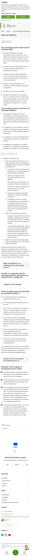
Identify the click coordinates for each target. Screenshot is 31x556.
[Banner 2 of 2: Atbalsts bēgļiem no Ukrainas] (15, 445)
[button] (9, 267)
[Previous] (2, 445)
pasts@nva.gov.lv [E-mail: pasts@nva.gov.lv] (8, 514)
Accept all (22, 17)
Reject (8, 17)
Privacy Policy (5, 495)
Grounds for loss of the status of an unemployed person (13, 360)
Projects (4, 483)
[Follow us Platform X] (6, 535)
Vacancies (4, 478)
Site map (4, 500)
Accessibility (5, 497)
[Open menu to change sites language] (7, 553)
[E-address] (4, 520)
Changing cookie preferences (10, 502)
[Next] (28, 445)
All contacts (9, 525)
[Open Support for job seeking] (25, 284)
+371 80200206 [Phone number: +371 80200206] (7, 511)
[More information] (16, 153)
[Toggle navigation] (15, 552)
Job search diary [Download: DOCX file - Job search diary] (8, 154)
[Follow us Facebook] (2, 535)
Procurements (6, 480)
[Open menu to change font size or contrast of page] (24, 553)
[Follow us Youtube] (9, 535)
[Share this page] (15, 428)
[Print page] (15, 425)
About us (4, 485)
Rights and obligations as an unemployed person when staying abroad (13, 265)
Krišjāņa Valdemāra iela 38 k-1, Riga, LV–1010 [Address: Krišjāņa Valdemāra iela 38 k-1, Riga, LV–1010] (16, 517)
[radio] (5, 465)
